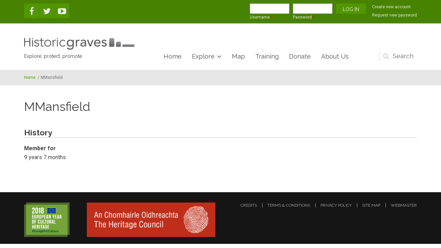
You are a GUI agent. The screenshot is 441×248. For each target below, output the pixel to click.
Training (267, 56)
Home (173, 56)
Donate (300, 56)
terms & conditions (288, 205)
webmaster (404, 205)
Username (261, 17)
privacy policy (336, 205)
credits (248, 205)
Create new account (391, 6)
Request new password (394, 15)
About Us (335, 56)
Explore (203, 56)
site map (371, 205)
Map (238, 56)
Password (304, 17)
